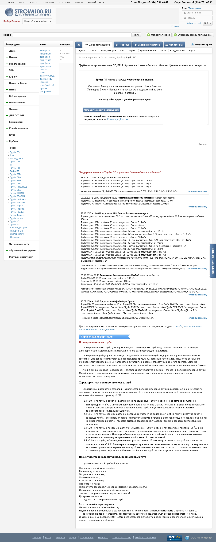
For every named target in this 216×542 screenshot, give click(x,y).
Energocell (45, 50)
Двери (82, 50)
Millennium (45, 53)
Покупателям (108, 57)
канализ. (44, 81)
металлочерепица (193, 326)
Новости (60, 537)
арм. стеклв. (46, 59)
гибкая (43, 69)
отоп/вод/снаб (47, 85)
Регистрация (195, 8)
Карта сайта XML (122, 537)
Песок (163, 50)
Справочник (87, 537)
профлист (111, 329)
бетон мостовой (88, 329)
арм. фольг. (45, 63)
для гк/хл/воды (47, 75)
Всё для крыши (177, 50)
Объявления (176, 44)
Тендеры (124, 44)
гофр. (42, 72)
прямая (43, 88)
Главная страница (88, 57)
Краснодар (113, 119)
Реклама (175, 26)
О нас (48, 537)
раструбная (45, 91)
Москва (124, 119)
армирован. (45, 66)
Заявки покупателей (149, 44)
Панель (93, 50)
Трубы (120, 57)
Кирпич (132, 50)
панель (101, 329)
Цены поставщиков (99, 44)
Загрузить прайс (203, 44)
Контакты (103, 537)
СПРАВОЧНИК (48, 2)
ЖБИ (122, 50)
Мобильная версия (145, 537)
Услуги (72, 537)
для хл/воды (46, 78)
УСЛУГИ (33, 2)
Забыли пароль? (194, 23)
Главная (10, 2)
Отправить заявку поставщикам (101, 109)
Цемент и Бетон (148, 50)
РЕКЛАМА (79, 2)
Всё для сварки (108, 50)
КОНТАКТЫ (64, 2)
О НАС (22, 2)
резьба (178, 326)
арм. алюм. (45, 56)
